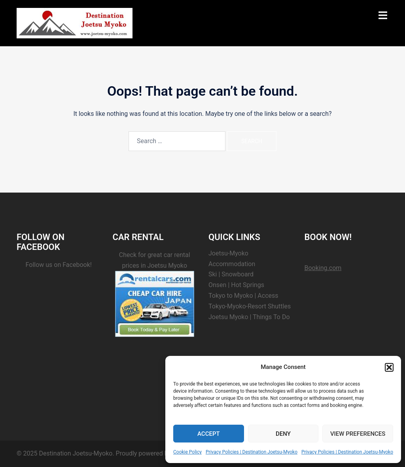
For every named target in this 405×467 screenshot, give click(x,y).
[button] (389, 367)
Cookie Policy (187, 452)
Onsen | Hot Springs (236, 285)
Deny (283, 433)
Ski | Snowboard (231, 274)
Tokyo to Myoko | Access (243, 295)
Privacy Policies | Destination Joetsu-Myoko (251, 452)
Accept (208, 433)
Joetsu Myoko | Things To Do (249, 317)
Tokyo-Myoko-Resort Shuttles (249, 306)
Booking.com (323, 268)
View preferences (357, 433)
